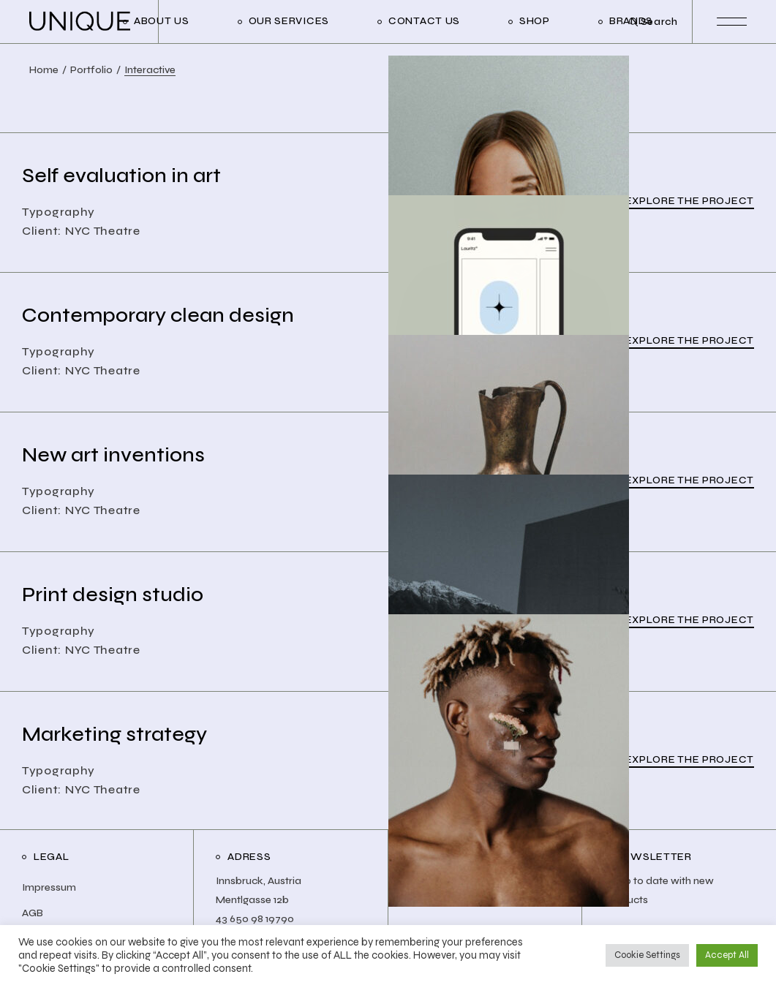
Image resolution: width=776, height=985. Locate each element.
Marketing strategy (114, 734)
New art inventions (113, 454)
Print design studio (112, 594)
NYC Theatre (102, 231)
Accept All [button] (727, 955)
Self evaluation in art (121, 175)
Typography (58, 212)
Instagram (437, 881)
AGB (32, 913)
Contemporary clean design (158, 315)
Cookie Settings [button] (647, 955)
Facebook (437, 900)
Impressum (49, 887)
